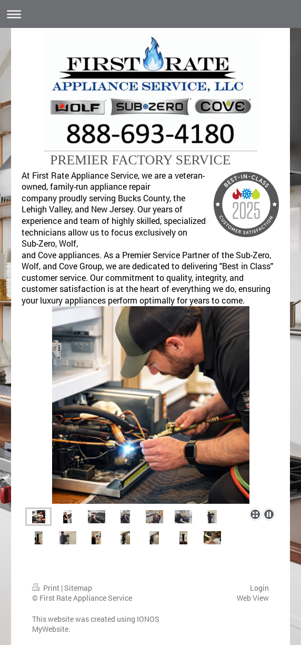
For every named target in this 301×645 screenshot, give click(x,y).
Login (259, 588)
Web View (253, 598)
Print (46, 588)
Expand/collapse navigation (150, 14)
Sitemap (78, 588)
